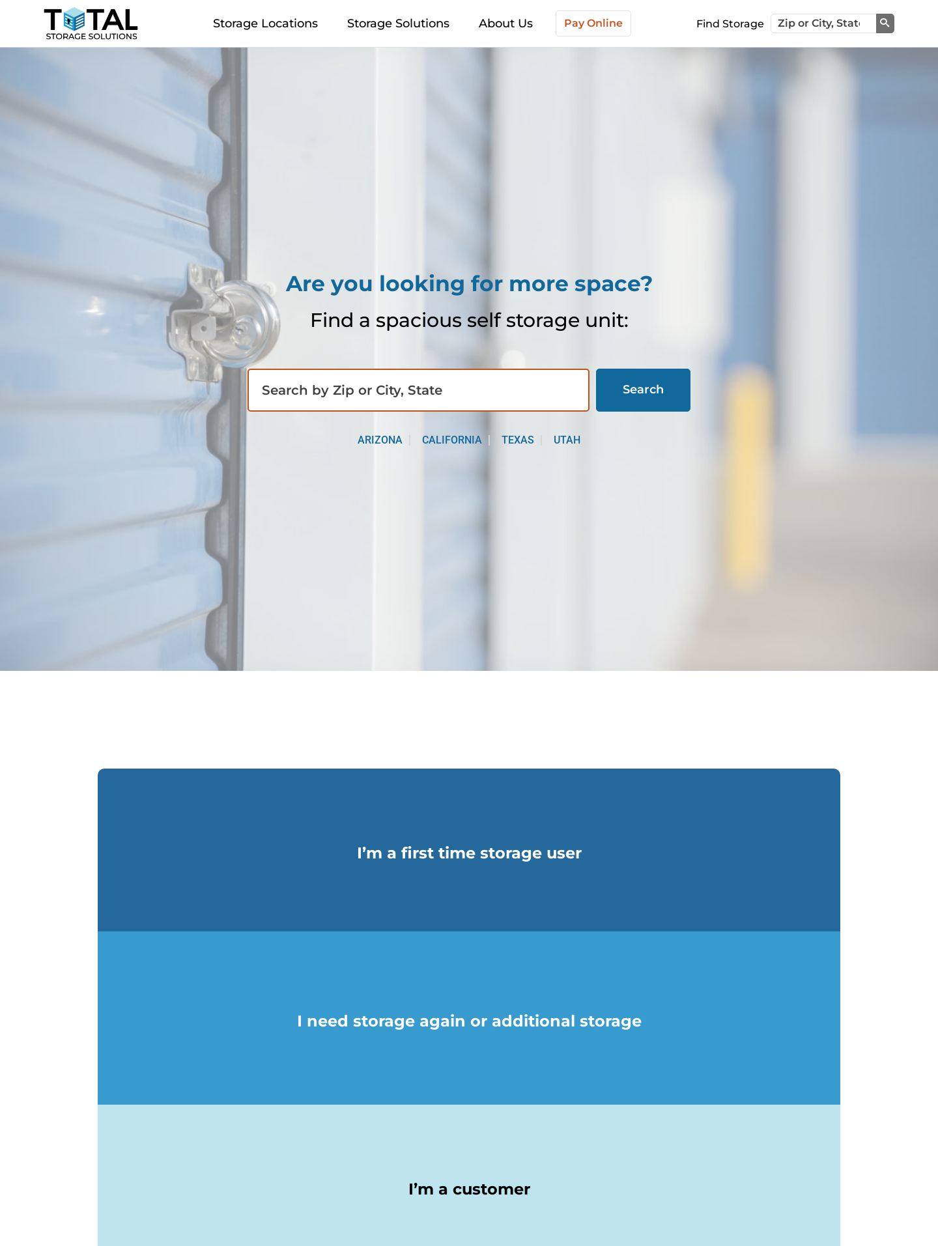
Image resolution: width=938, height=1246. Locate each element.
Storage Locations (265, 23)
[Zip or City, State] (824, 23)
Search (643, 389)
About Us (506, 23)
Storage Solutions (398, 23)
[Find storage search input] (419, 390)
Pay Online (593, 23)
